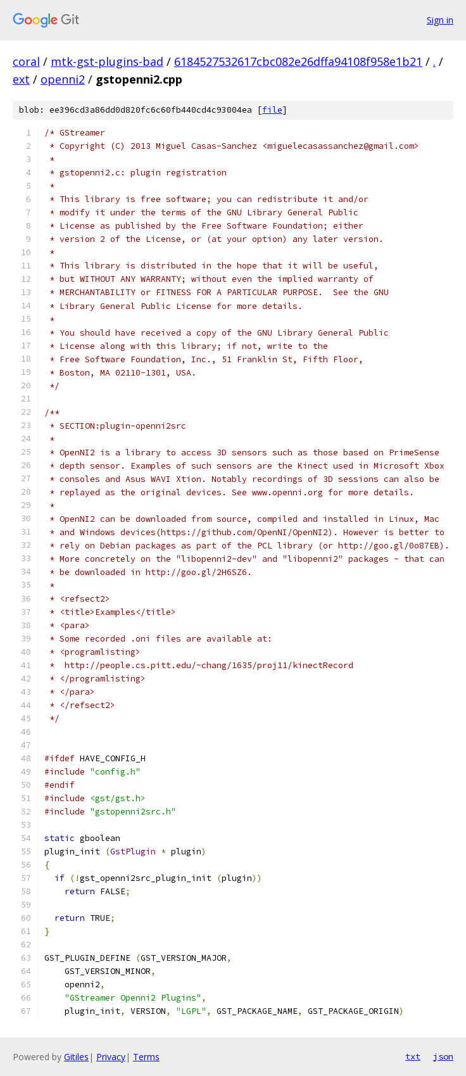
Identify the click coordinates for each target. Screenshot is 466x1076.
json (443, 1056)
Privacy (110, 1057)
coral (26, 61)
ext (21, 79)
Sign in (440, 20)
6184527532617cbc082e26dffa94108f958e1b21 (298, 61)
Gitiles (76, 1057)
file (272, 109)
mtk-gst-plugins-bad (107, 61)
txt (412, 1056)
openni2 (63, 79)
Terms (146, 1057)
